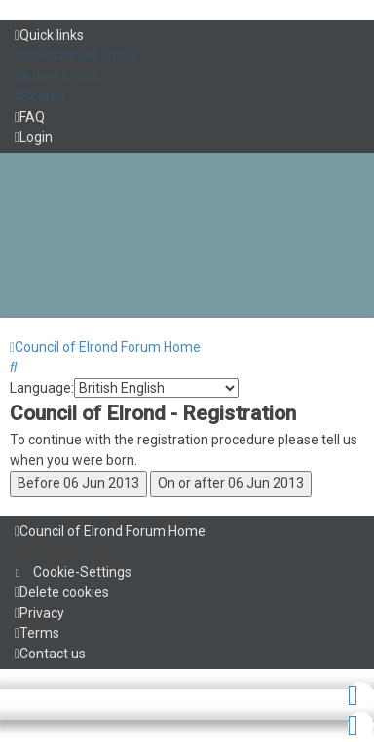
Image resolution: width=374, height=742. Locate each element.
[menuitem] (76, 56)
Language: (42, 388)
